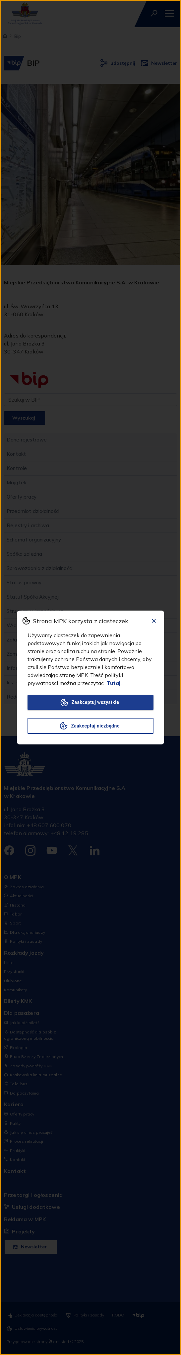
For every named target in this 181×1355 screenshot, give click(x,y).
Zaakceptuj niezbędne (90, 726)
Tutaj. (114, 683)
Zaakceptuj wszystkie (90, 702)
